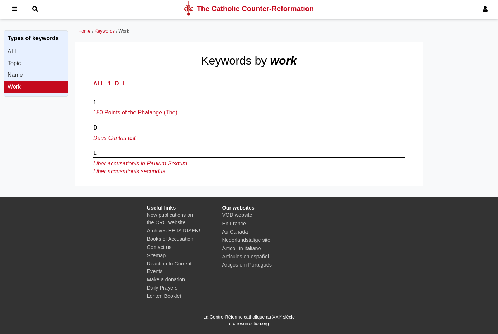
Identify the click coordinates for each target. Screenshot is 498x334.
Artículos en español (245, 256)
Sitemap (156, 255)
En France (234, 223)
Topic (14, 63)
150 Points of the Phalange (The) (135, 112)
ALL (13, 51)
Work (14, 87)
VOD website (237, 215)
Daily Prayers (162, 288)
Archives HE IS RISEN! (173, 231)
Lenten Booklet (164, 296)
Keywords (105, 31)
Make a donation (166, 279)
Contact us (159, 247)
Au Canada (235, 232)
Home (84, 31)
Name (15, 75)
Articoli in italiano (241, 248)
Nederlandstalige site (246, 240)
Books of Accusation (170, 239)
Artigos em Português (247, 265)
